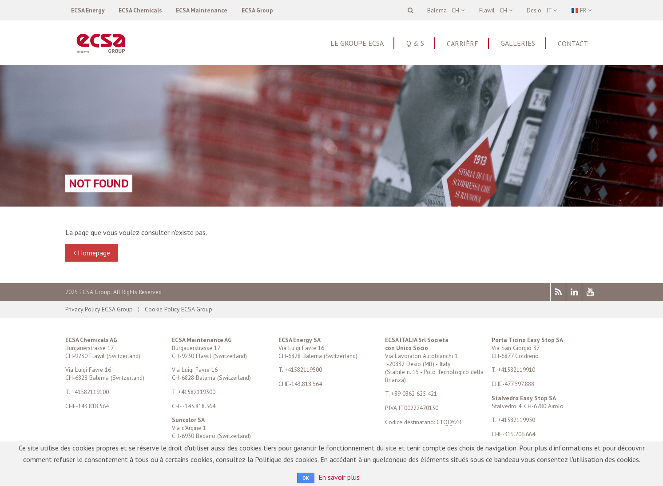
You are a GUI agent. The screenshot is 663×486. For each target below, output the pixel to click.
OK (305, 478)
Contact (573, 43)
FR (581, 10)
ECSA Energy (88, 10)
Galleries (517, 43)
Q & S (415, 43)
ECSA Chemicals (140, 10)
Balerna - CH (446, 10)
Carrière (462, 43)
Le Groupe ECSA (357, 43)
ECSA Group (257, 10)
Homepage (91, 252)
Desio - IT (542, 10)
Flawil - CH (496, 10)
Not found (99, 183)
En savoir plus (339, 477)
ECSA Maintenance (201, 10)
